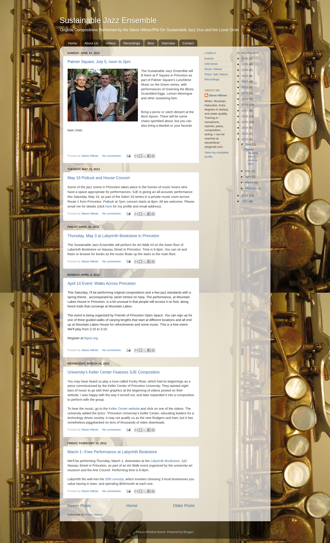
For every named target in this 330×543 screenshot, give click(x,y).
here (108, 206)
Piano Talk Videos (216, 74)
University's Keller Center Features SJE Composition (114, 372)
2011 (245, 195)
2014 (245, 127)
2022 (245, 81)
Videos (111, 43)
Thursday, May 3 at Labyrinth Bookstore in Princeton (113, 236)
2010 (245, 201)
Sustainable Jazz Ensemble (108, 20)
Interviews (211, 63)
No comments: (112, 155)
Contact (188, 43)
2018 (245, 104)
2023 (245, 76)
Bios (151, 43)
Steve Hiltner (218, 95)
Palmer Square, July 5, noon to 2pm (99, 62)
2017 (245, 110)
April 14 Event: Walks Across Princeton (102, 283)
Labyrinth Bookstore (165, 461)
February (251, 188)
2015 (245, 122)
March (249, 182)
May (248, 171)
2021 (245, 87)
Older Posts (184, 505)
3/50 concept (114, 479)
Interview (168, 43)
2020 (245, 93)
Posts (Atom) (94, 514)
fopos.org (91, 338)
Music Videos (213, 69)
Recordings (131, 43)
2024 (245, 70)
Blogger (189, 532)
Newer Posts (79, 505)
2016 (245, 116)
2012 (245, 139)
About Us (91, 43)
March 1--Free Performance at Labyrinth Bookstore (112, 452)
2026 (245, 58)
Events (209, 58)
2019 (245, 99)
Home (72, 43)
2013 (245, 133)
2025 (245, 64)
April (248, 176)
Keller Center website (124, 408)
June (248, 144)
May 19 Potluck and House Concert (99, 178)
